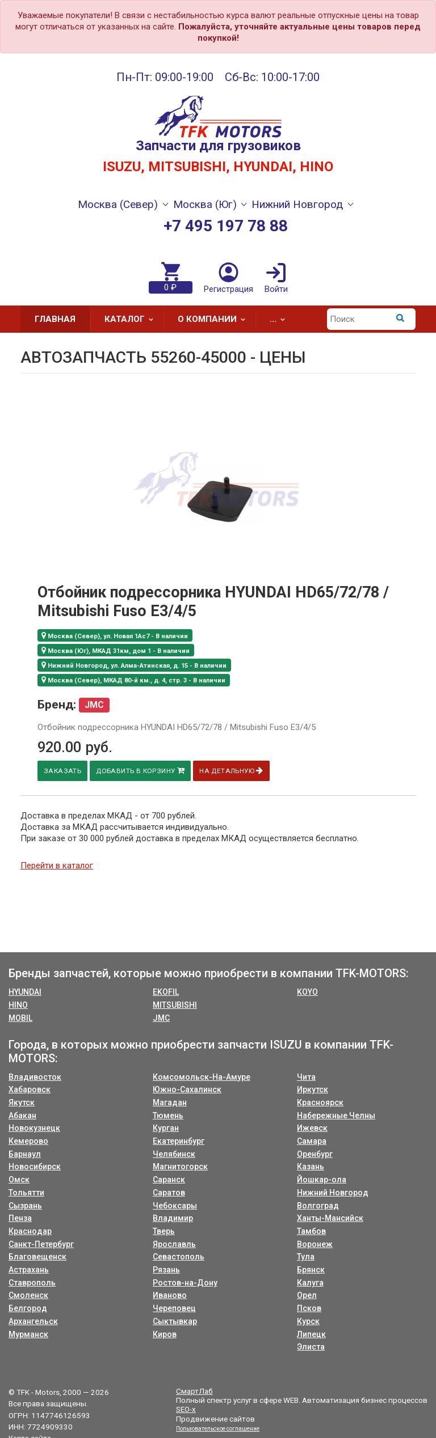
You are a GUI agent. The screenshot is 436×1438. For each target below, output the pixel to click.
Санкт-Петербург (41, 1244)
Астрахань (29, 1269)
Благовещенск (37, 1256)
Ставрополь (32, 1282)
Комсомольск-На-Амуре (201, 1076)
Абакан (22, 1115)
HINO (18, 1004)
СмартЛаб (194, 1390)
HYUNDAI (25, 991)
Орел (307, 1295)
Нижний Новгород (332, 1192)
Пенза (20, 1218)
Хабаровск (30, 1089)
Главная (55, 319)
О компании (215, 319)
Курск (308, 1321)
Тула (306, 1256)
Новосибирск (35, 1166)
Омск (19, 1179)
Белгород (28, 1308)
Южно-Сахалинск (187, 1089)
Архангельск (33, 1321)
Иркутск (312, 1089)
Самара (311, 1141)
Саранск (169, 1179)
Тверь (164, 1231)
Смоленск (28, 1295)
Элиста (311, 1346)
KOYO (307, 991)
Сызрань (25, 1205)
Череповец (174, 1308)
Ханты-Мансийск (330, 1218)
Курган (166, 1127)
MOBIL (20, 1018)
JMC (161, 1018)
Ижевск (312, 1127)
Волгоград (318, 1205)
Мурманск (28, 1334)
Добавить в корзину (139, 770)
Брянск (311, 1269)
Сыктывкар (175, 1321)
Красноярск (320, 1102)
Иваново (170, 1295)
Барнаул (25, 1154)
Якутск (22, 1102)
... (281, 319)
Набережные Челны (336, 1115)
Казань (310, 1166)
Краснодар (30, 1231)
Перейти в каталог (56, 865)
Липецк (311, 1334)
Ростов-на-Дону (185, 1282)
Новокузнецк (34, 1127)
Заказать (62, 771)
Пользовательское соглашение (217, 1429)
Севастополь (178, 1256)
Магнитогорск (180, 1166)
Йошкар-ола (321, 1179)
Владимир (173, 1218)
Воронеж (315, 1244)
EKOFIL (166, 991)
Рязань (166, 1269)
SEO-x (186, 1409)
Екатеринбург (178, 1141)
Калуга (310, 1282)
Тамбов (311, 1231)
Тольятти (26, 1192)
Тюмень (168, 1115)
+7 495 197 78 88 (226, 226)
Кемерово (28, 1141)
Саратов (169, 1192)
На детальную (230, 770)
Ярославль (174, 1244)
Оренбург (315, 1154)
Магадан (170, 1102)
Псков (309, 1308)
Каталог (132, 319)
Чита (306, 1076)
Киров (165, 1334)
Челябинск (174, 1154)
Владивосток (35, 1076)
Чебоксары (175, 1205)
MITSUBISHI (175, 1004)
